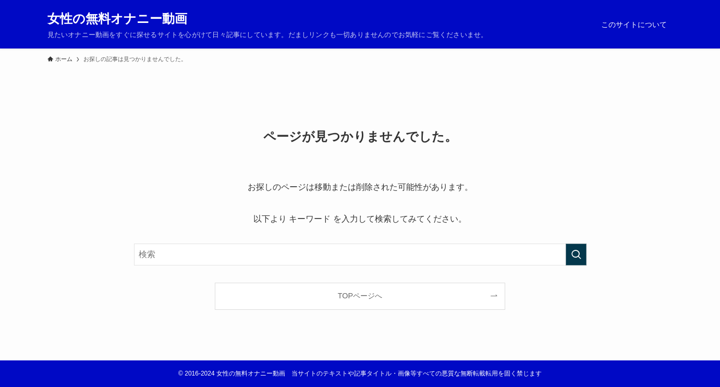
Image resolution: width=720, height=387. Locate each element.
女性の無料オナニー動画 (117, 19)
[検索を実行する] (576, 254)
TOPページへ (360, 296)
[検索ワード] (360, 254)
